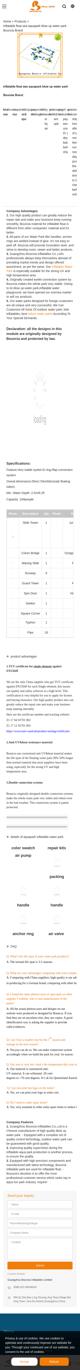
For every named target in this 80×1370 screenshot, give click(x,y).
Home (7, 21)
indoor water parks (40, 313)
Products (20, 21)
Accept (24, 1361)
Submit (40, 1265)
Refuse (54, 1361)
